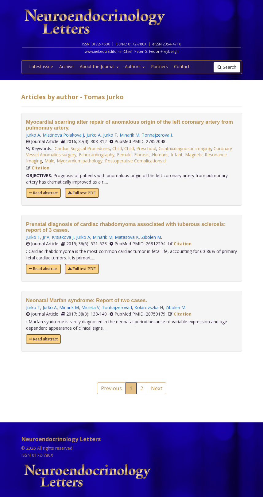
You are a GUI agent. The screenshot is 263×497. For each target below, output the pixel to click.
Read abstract (43, 193)
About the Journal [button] (99, 66)
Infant (177, 154)
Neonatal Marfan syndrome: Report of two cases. (86, 300)
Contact (182, 66)
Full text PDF (82, 193)
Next (156, 388)
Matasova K (127, 237)
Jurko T (110, 135)
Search (227, 67)
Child (117, 148)
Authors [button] (135, 66)
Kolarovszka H (148, 307)
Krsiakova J (63, 237)
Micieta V (90, 307)
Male (49, 161)
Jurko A (33, 135)
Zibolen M (151, 237)
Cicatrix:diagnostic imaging (185, 148)
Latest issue (41, 66)
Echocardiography (96, 154)
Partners (159, 66)
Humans (160, 154)
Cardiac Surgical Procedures (82, 148)
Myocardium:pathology (79, 161)
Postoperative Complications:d (135, 161)
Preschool (146, 148)
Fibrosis (141, 154)
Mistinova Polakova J (63, 135)
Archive (66, 66)
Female (124, 154)
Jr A (46, 237)
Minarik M (129, 135)
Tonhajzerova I (157, 135)
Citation (40, 168)
